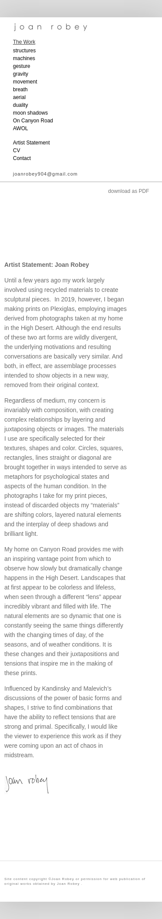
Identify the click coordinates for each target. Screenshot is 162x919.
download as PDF (128, 191)
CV (16, 150)
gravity (20, 74)
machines (24, 58)
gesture (21, 66)
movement (25, 82)
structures (24, 51)
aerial (19, 97)
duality (20, 105)
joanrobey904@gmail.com (45, 173)
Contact (22, 158)
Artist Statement (31, 143)
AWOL (20, 128)
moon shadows (30, 113)
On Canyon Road (33, 121)
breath (20, 89)
